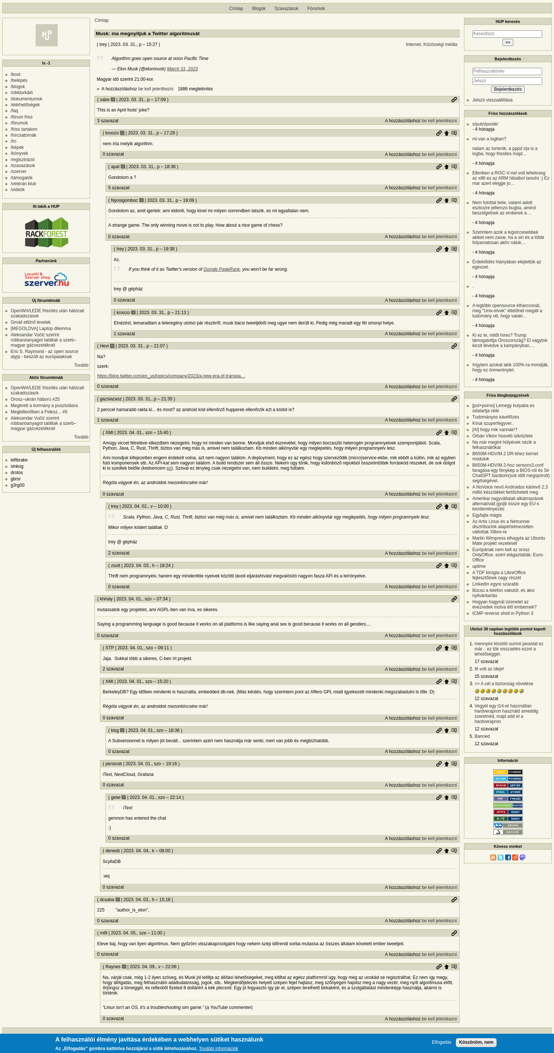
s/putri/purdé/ (485, 124)
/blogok (18, 86)
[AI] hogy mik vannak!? (494, 429)
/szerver (19, 171)
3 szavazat (107, 120)
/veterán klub (23, 183)
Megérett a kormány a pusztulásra (44, 405)
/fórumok (19, 123)
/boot (16, 74)
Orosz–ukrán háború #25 (35, 399)
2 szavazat (118, 553)
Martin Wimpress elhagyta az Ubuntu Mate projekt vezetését (508, 541)
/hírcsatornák (23, 135)
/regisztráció (23, 159)
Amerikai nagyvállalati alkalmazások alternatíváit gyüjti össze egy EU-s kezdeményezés (507, 503)
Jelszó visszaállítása (492, 100)
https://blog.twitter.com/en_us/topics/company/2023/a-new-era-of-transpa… (171, 376)
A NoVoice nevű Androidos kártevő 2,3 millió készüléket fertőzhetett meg (510, 489)
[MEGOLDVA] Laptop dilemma (41, 328)
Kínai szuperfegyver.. (493, 423)
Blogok (259, 8)
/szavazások (23, 165)
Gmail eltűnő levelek (31, 322)
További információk (218, 1048)
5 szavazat (118, 187)
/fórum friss (22, 117)
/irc (14, 141)
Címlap (236, 8)
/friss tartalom (24, 129)
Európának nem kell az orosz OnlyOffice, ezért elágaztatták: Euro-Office (508, 555)
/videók (18, 189)
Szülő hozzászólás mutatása (454, 133)
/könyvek (19, 153)
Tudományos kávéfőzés (495, 417)
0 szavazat (113, 154)
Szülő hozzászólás (446, 133)
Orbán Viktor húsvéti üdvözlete (502, 436)
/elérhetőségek (25, 104)
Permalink (454, 99)
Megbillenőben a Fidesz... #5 (39, 411)
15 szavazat (486, 676)
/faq (14, 110)
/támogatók (22, 177)
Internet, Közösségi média (431, 44)
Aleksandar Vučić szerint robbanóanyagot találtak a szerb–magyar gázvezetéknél (43, 340)
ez (169, 468)
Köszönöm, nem (476, 1042)
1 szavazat (124, 333)
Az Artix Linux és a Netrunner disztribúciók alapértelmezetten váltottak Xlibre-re (502, 526)
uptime (478, 566)
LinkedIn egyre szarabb (495, 584)
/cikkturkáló (22, 92)
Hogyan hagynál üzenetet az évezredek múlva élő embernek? (504, 604)
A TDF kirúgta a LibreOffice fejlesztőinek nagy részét (498, 575)
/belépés (19, 80)
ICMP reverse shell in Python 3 (502, 613)
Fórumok (316, 8)
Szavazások (286, 8)
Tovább (81, 365)
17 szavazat (486, 661)
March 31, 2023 (182, 68)
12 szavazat (486, 698)
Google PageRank (221, 269)
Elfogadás (441, 1042)
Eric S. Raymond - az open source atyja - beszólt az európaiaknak (45, 354)
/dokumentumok (26, 98)
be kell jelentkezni (155, 88)
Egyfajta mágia (486, 515)
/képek (17, 147)
